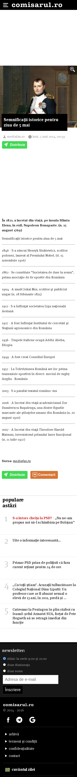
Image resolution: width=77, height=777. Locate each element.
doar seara (13, 671)
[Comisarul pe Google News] (32, 719)
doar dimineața (16, 665)
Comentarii (43, 475)
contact (14, 756)
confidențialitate (21, 748)
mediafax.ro (16, 136)
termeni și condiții (23, 741)
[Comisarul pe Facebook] (8, 719)
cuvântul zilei (20, 769)
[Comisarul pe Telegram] (19, 719)
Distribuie (14, 145)
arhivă (14, 734)
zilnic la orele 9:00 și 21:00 (25, 659)
